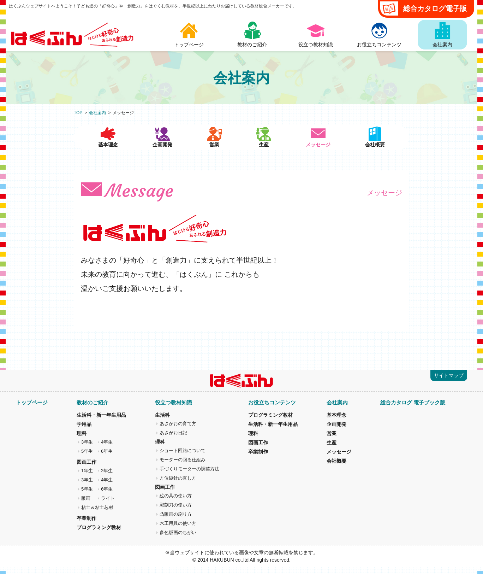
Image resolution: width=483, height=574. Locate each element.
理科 (82, 440)
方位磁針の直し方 (178, 484)
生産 (266, 151)
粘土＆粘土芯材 (97, 514)
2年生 (107, 477)
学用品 (84, 431)
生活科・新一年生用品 (101, 421)
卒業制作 (86, 525)
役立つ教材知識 (173, 409)
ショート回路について (182, 457)
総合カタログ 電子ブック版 (412, 409)
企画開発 (160, 151)
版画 (85, 505)
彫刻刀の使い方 (176, 511)
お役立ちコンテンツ (272, 409)
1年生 (87, 477)
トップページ (32, 409)
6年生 (107, 458)
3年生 (87, 448)
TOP (78, 112)
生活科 (162, 421)
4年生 (107, 448)
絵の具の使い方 (176, 502)
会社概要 (376, 151)
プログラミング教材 (99, 534)
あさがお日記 (173, 439)
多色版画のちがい (178, 539)
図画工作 (86, 469)
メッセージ (339, 458)
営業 (213, 151)
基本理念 (107, 151)
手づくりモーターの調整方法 (189, 475)
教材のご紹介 (92, 409)
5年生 (87, 458)
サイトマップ (449, 382)
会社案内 (97, 112)
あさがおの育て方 (178, 430)
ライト (108, 505)
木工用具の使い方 (178, 530)
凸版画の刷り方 (176, 520)
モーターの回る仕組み (182, 466)
